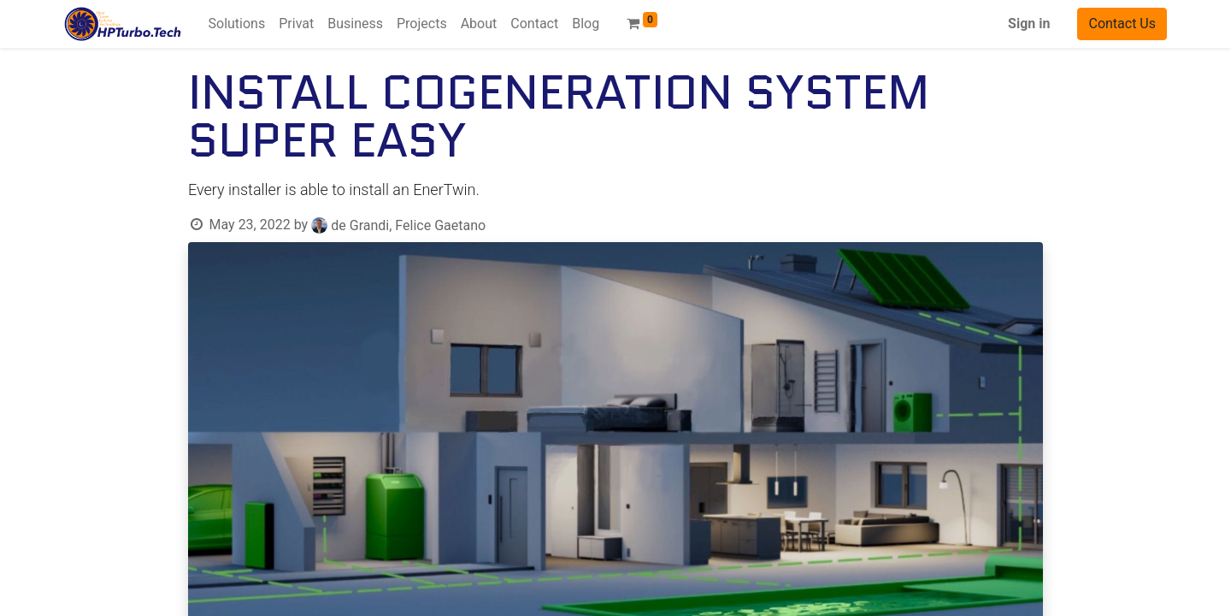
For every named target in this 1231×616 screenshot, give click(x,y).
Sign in (1029, 23)
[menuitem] (237, 24)
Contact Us (1122, 23)
